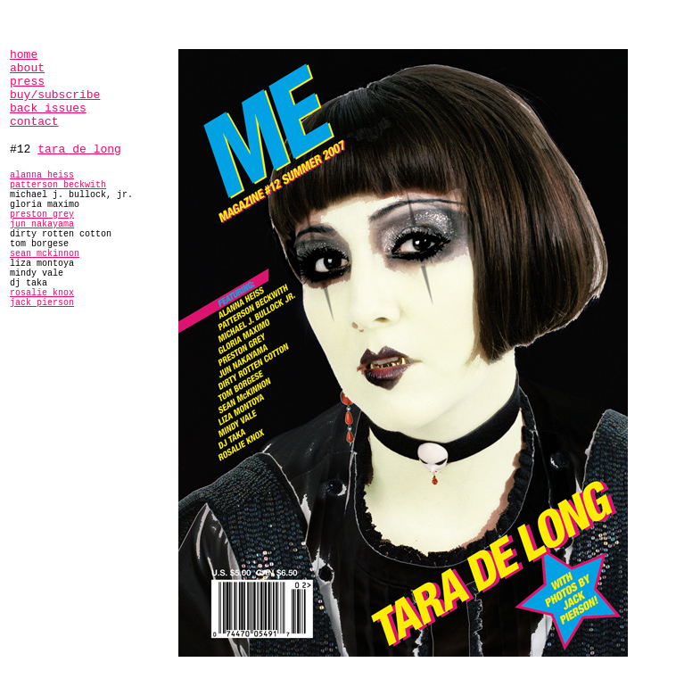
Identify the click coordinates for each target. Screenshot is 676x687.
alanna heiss (42, 175)
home (23, 55)
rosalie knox (42, 293)
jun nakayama (42, 224)
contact (34, 121)
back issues (48, 108)
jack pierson (42, 303)
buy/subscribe (55, 95)
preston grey (42, 214)
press (27, 81)
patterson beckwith (58, 185)
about (27, 68)
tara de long (79, 149)
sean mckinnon (44, 254)
